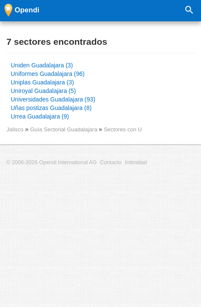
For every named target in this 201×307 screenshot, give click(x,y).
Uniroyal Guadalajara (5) (43, 90)
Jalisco (15, 129)
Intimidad (136, 162)
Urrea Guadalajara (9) (40, 116)
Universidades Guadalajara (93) (53, 99)
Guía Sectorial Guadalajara (64, 129)
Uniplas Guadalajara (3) (42, 82)
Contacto (110, 162)
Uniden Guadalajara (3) (42, 65)
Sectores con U (123, 129)
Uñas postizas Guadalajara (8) (51, 107)
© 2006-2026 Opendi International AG (51, 162)
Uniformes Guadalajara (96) (48, 73)
